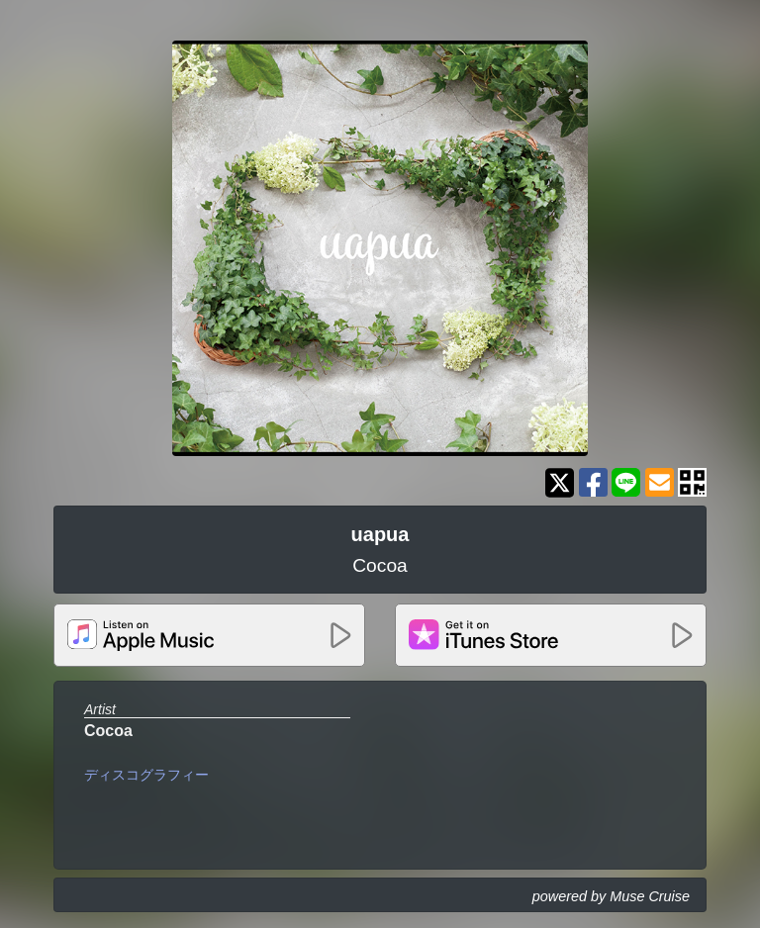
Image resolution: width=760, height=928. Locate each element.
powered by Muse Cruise (611, 896)
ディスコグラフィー (146, 775)
